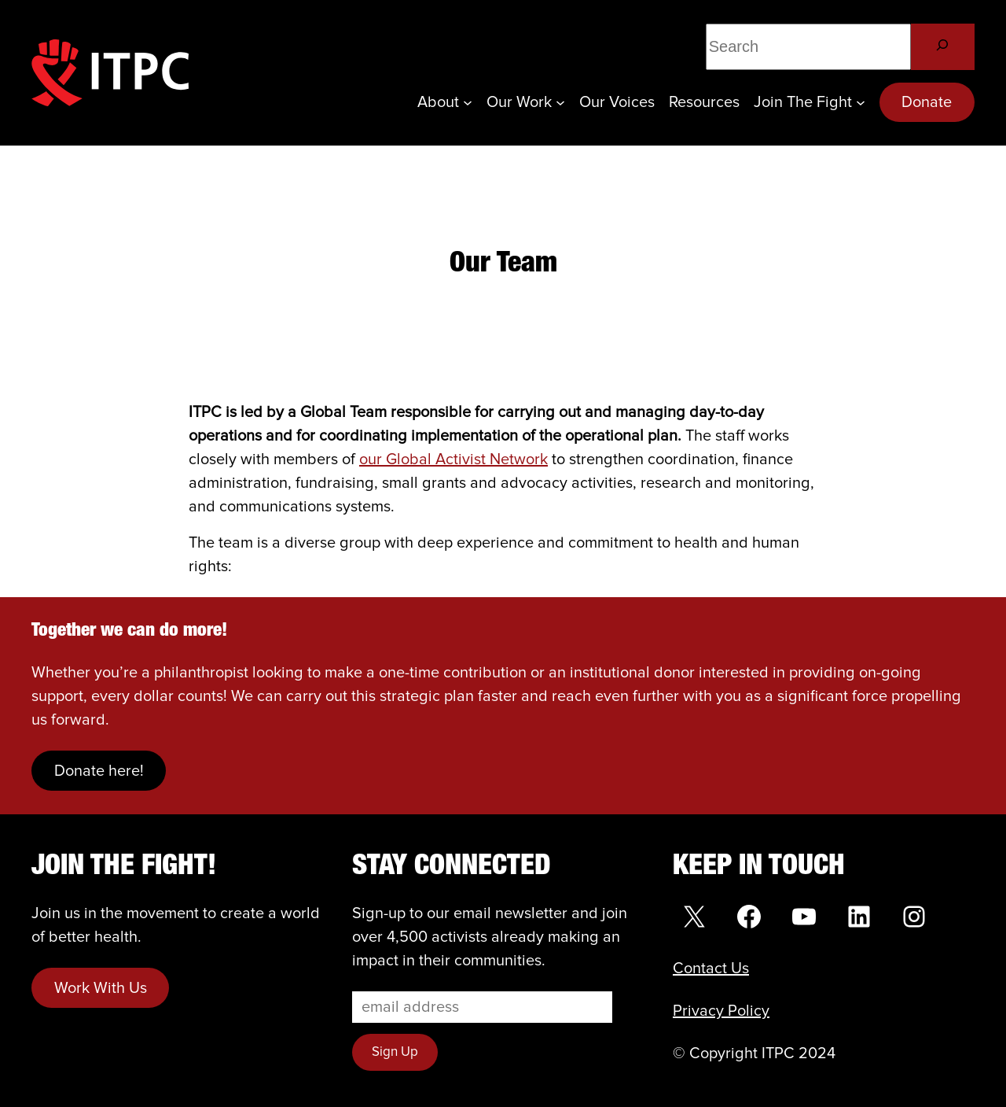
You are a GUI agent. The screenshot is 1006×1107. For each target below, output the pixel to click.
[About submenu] (467, 102)
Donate (926, 102)
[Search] (943, 47)
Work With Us (100, 988)
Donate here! (99, 771)
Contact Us (711, 968)
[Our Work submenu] (560, 102)
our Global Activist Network (453, 459)
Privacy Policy (721, 1011)
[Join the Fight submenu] (860, 102)
